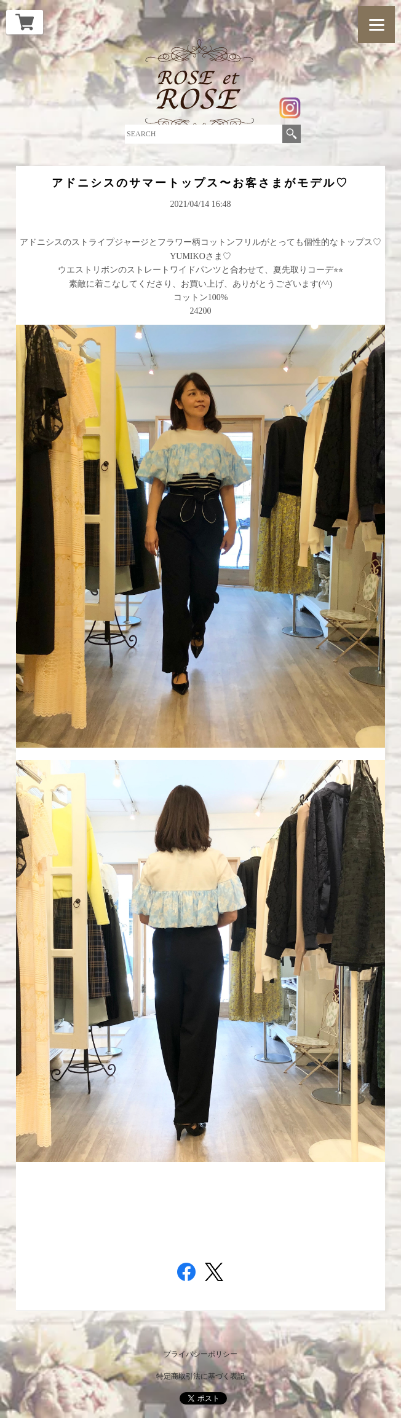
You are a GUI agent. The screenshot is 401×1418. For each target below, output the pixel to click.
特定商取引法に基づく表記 (200, 1376)
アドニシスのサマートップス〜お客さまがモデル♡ (200, 183)
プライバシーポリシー (200, 1354)
